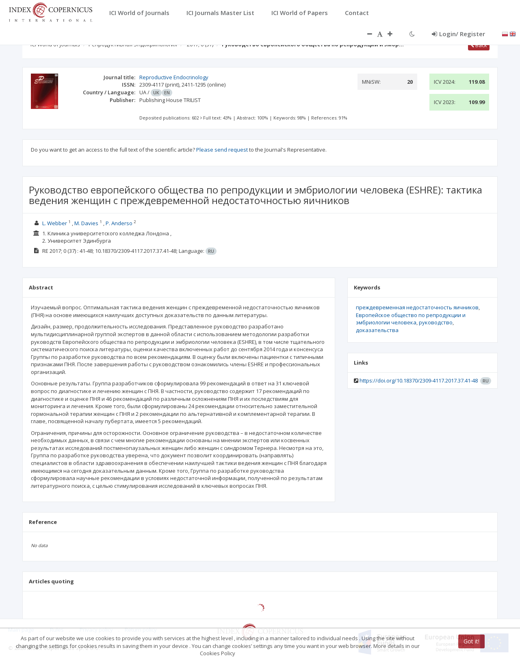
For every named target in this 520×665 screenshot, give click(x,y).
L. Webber (54, 223)
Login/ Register (458, 34)
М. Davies (86, 223)
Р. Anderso (119, 223)
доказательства (377, 330)
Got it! (471, 641)
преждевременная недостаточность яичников (417, 307)
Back (478, 45)
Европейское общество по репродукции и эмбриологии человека (411, 318)
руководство (436, 322)
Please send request (222, 149)
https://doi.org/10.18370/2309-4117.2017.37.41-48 (419, 380)
